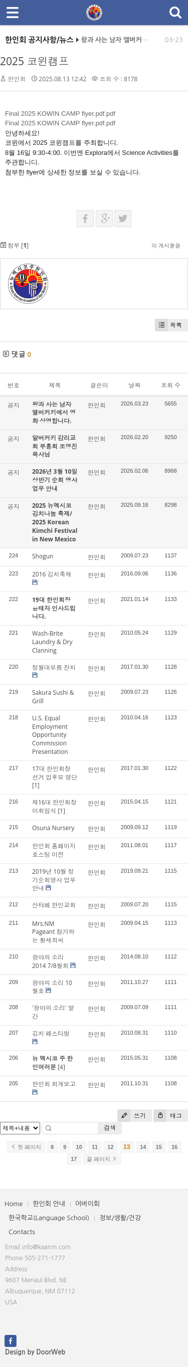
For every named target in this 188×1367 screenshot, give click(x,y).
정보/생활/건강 (120, 1218)
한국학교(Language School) (49, 1218)
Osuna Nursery (53, 828)
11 (95, 1147)
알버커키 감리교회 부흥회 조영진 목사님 (54, 446)
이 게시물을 (165, 245)
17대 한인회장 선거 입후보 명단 (54, 773)
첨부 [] (14, 245)
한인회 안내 (49, 1204)
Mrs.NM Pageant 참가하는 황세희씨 (53, 932)
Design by (35, 1352)
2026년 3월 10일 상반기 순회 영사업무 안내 (54, 480)
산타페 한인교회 (54, 905)
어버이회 (87, 1204)
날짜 (134, 385)
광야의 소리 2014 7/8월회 (50, 961)
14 (143, 1147)
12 (110, 1147)
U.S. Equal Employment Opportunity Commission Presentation (50, 735)
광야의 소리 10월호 (52, 987)
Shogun (42, 556)
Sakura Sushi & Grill (53, 696)
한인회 (17, 79)
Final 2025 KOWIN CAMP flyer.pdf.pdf (60, 113)
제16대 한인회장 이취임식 (54, 806)
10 (79, 1147)
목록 (168, 325)
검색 (110, 1127)
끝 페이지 (102, 1159)
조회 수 (170, 385)
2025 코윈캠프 (34, 61)
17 (74, 1159)
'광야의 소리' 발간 (53, 1012)
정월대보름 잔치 (54, 667)
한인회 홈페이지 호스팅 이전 (54, 850)
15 (159, 1147)
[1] (36, 785)
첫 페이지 (26, 1147)
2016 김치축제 (52, 574)
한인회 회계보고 (54, 1084)
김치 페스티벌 (51, 1033)
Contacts (22, 1232)
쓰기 (131, 1115)
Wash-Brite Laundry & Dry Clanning (52, 642)
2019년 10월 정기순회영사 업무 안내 (54, 880)
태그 (167, 1115)
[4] (61, 1067)
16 (174, 1147)
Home (14, 1204)
